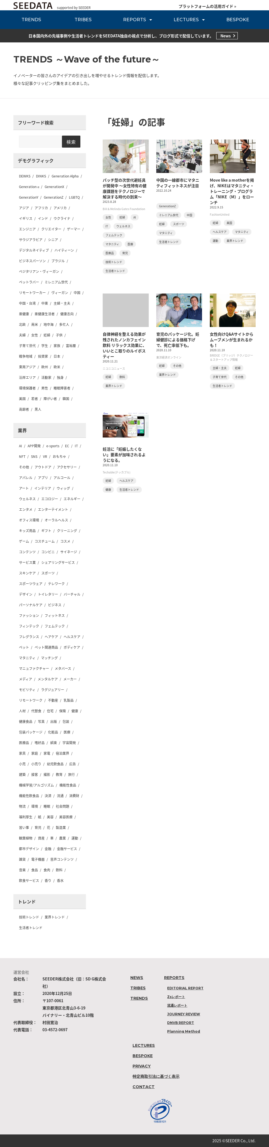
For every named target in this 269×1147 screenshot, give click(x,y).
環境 (34, 806)
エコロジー (49, 498)
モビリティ (27, 689)
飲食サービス (29, 880)
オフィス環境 (29, 520)
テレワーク (56, 583)
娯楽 (53, 742)
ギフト (46, 530)
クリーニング (67, 530)
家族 (57, 345)
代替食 (36, 710)
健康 (74, 710)
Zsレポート (176, 997)
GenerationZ (53, 197)
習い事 (24, 827)
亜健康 (24, 313)
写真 (41, 721)
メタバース (63, 668)
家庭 (34, 753)
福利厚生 (25, 816)
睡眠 (47, 806)
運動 (74, 838)
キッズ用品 (27, 530)
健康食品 (25, 721)
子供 (59, 335)
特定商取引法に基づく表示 (156, 1076)
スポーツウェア (30, 583)
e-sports (52, 445)
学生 (44, 345)
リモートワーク (30, 700)
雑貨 (22, 859)
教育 (59, 774)
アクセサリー (67, 467)
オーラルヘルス (56, 520)
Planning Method (183, 1031)
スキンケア (27, 573)
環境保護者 (27, 388)
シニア (53, 239)
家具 (22, 753)
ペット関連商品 (46, 647)
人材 (22, 710)
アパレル (25, 477)
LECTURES (186, 19)
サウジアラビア (30, 239)
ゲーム (24, 541)
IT (76, 445)
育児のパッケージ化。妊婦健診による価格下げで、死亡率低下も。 (177, 339)
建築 (22, 774)
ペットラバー (29, 282)
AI (20, 445)
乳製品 (69, 700)
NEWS (136, 977)
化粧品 (53, 732)
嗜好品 (40, 742)
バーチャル (72, 594)
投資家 (43, 356)
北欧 (22, 324)
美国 (22, 398)
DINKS (41, 176)
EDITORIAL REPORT (185, 988)
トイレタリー (48, 594)
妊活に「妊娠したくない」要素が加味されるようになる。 (124, 454)
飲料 (59, 869)
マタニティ (27, 657)
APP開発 (34, 445)
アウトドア (43, 467)
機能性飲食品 (29, 795)
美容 (50, 816)
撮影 (47, 774)
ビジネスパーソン (32, 260)
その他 (24, 467)
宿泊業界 (62, 753)
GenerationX (54, 186)
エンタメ (25, 509)
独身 (60, 377)
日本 (57, 356)
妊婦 (47, 335)
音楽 (22, 869)
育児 (38, 827)
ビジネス (54, 604)
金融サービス (67, 848)
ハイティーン (64, 250)
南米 (34, 324)
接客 (34, 774)
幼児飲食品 (55, 763)
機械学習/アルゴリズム (36, 785)
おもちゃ (59, 456)
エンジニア (27, 229)
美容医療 (66, 816)
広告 (72, 763)
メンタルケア (48, 679)
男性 (44, 388)
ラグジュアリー (52, 689)
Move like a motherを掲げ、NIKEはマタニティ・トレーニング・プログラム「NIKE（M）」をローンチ (232, 191)
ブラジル (58, 260)
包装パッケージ (30, 732)
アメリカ (60, 207)
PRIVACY (142, 1066)
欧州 (44, 366)
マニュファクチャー (34, 668)
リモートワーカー (32, 292)
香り (48, 880)
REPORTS (134, 19)
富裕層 (71, 345)
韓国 (66, 398)
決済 (48, 795)
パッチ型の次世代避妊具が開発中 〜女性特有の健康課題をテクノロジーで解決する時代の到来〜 (124, 188)
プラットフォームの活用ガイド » (207, 6)
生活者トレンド (30, 927)
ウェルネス (27, 498)
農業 (62, 838)
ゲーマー (73, 229)
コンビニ (48, 551)
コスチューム (45, 541)
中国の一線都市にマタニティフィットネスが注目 (177, 182)
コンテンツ (27, 551)
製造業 (61, 827)
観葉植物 (25, 838)
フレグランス (29, 636)
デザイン (25, 594)
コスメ (65, 541)
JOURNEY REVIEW (183, 1014)
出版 (53, 721)
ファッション (29, 615)
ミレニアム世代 (56, 282)
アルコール (62, 477)
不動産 (53, 700)
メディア (25, 679)
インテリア (42, 488)
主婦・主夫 (62, 303)
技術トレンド (29, 917)
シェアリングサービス (58, 562)
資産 (41, 838)
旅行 (71, 774)
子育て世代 (27, 345)
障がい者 (50, 398)
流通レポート (177, 1005)
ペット (24, 647)
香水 (60, 880)
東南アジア (27, 366)
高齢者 (24, 409)
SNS (34, 456)
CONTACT (144, 1086)
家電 (47, 753)
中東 (44, 303)
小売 (22, 763)
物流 (22, 806)
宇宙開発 (69, 742)
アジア (24, 207)
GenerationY (28, 197)
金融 (48, 848)
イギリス (25, 218)
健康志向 (67, 313)
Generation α (29, 186)
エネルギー (72, 498)
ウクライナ (62, 218)
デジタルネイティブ (34, 250)
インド (43, 218)
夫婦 (22, 335)
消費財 (74, 795)
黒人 (38, 409)
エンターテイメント (53, 509)
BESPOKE (237, 19)
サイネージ (68, 551)
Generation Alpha (65, 176)
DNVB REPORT (180, 1023)
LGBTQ (74, 197)
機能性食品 (67, 785)
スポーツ (48, 573)
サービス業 (27, 562)
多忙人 (64, 324)
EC (67, 445)
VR (45, 456)
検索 (71, 141)
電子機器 (38, 859)
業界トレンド (55, 917)
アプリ (43, 477)
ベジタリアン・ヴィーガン (39, 271)
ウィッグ (63, 488)
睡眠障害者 (62, 388)
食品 (34, 869)
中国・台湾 (27, 303)
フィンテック (29, 626)
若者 (34, 398)
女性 (34, 335)
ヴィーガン (59, 292)
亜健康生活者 (45, 313)
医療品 (24, 742)
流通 (60, 795)
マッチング (49, 657)
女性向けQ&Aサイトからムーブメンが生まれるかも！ (231, 339)
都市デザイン (29, 848)
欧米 (57, 366)
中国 (77, 292)
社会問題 (62, 806)
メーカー (70, 679)
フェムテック (55, 626)
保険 (62, 710)
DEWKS (24, 176)
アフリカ (41, 207)
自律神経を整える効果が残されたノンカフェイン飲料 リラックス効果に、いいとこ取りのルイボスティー (124, 345)
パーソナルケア (30, 604)
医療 (67, 732)
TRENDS (31, 19)
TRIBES (83, 19)
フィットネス (55, 615)
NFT (22, 456)
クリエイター (51, 229)
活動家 (46, 377)
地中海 (49, 324)
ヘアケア (51, 636)
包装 (66, 721)
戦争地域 (25, 356)
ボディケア (72, 647)
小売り (36, 763)
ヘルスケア (72, 636)
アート (24, 488)
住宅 (50, 710)
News (225, 36)
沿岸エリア (27, 377)
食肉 (47, 869)
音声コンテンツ (62, 859)
